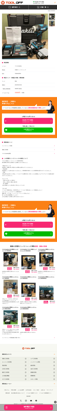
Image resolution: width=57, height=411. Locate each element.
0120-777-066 (38, 2)
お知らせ (43, 390)
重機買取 (43, 375)
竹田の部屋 (13, 390)
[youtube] (31, 401)
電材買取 (14, 365)
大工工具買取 (14, 379)
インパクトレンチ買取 (7, 145)
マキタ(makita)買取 (6, 153)
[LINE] (36, 401)
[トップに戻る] (12, 2)
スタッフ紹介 (36, 390)
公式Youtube (28, 390)
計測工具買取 (14, 369)
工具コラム (6, 390)
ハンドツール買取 (43, 362)
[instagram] (26, 401)
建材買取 (43, 365)
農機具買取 (43, 372)
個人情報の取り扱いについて (18, 393)
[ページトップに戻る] (55, 402)
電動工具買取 (5, 149)
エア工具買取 (43, 358)
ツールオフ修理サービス (32, 393)
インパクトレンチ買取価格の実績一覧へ (11, 337)
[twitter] (21, 401)
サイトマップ (50, 390)
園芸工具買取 (14, 372)
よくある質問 (21, 390)
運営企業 (8, 393)
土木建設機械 (14, 375)
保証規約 (28, 396)
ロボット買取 (43, 379)
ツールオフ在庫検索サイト (45, 393)
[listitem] (52, 17)
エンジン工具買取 (14, 362)
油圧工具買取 (43, 369)
